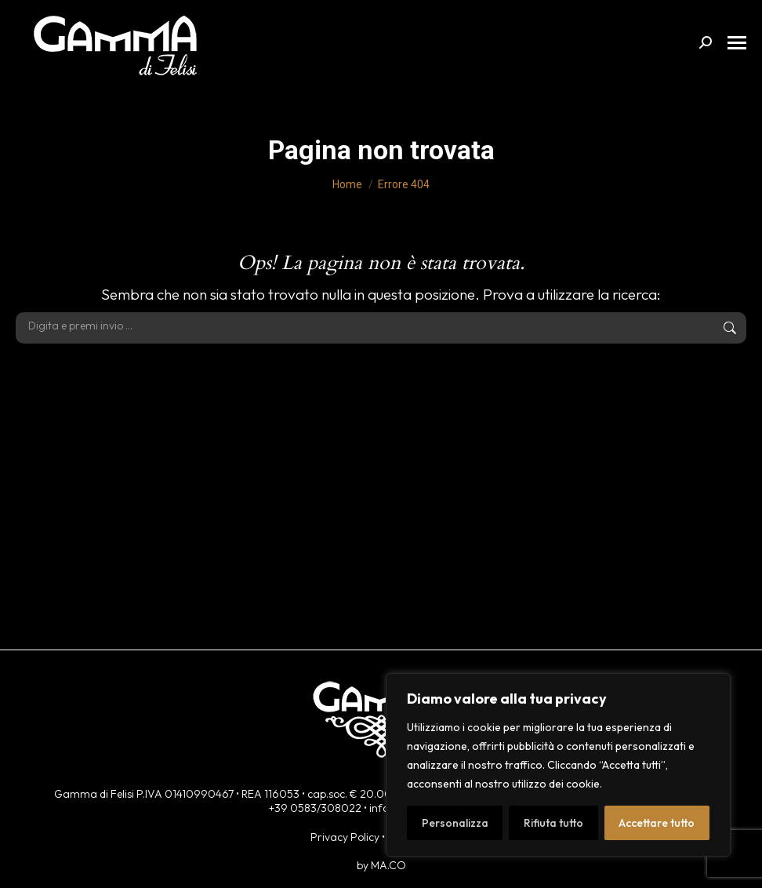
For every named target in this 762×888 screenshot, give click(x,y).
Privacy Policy (344, 837)
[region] (558, 765)
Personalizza (455, 823)
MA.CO (388, 865)
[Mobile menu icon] (737, 42)
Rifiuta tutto (553, 823)
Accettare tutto (657, 823)
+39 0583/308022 (315, 808)
